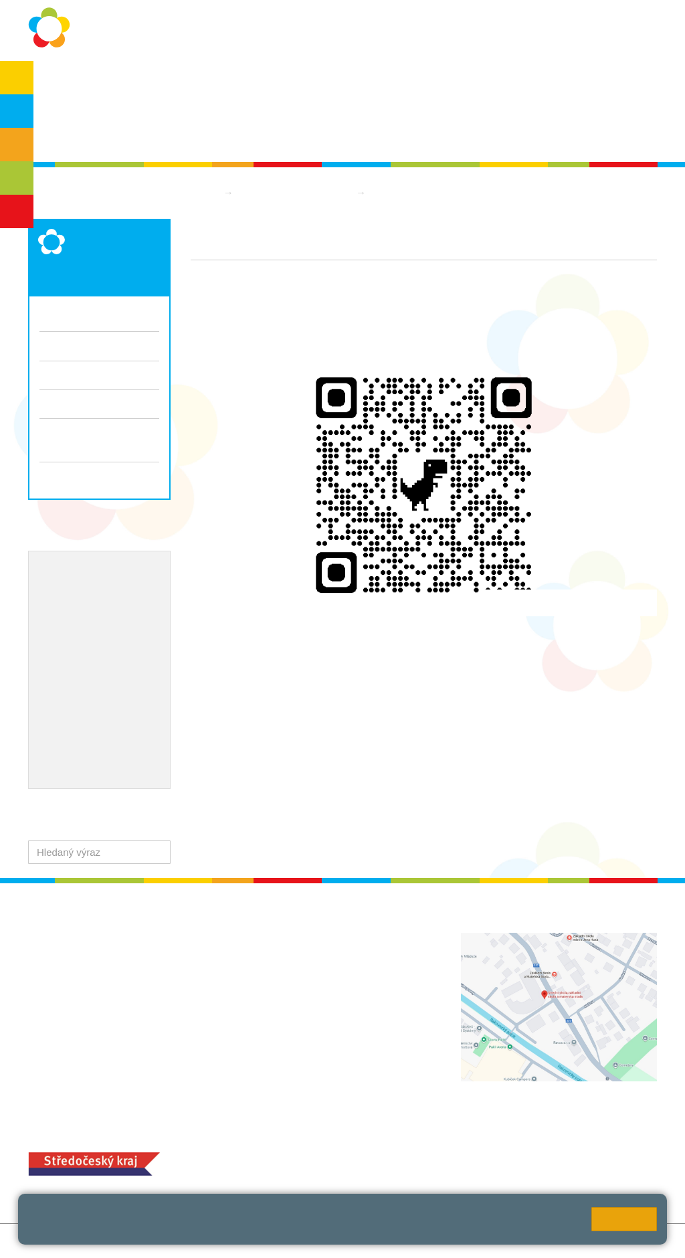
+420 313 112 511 (303, 954)
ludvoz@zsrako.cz (319, 968)
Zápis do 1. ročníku (99, 476)
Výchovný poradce (83, 572)
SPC (605, 81)
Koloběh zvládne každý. (243, 701)
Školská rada (77, 135)
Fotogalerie (64, 375)
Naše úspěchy (73, 637)
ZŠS (17, 144)
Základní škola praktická (296, 192)
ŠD (16, 211)
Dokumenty (380, 81)
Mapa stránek (204, 1241)
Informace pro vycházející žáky (96, 439)
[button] (157, 852)
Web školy (634, 1241)
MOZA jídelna (276, 1140)
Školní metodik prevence (98, 594)
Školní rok (253, 81)
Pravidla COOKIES (424, 1241)
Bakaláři (557, 81)
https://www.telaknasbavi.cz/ (253, 680)
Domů (204, 192)
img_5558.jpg (235, 794)
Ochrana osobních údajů (156, 81)
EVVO (54, 616)
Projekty (124, 616)
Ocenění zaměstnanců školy (107, 659)
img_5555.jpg (235, 808)
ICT (87, 616)
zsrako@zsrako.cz (319, 1042)
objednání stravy (368, 1162)
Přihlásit (261, 1241)
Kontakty (444, 81)
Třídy (50, 345)
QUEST (501, 81)
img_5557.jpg (235, 780)
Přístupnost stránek (330, 1241)
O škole (65, 81)
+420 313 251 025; (287, 1162)
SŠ (17, 178)
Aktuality (315, 81)
